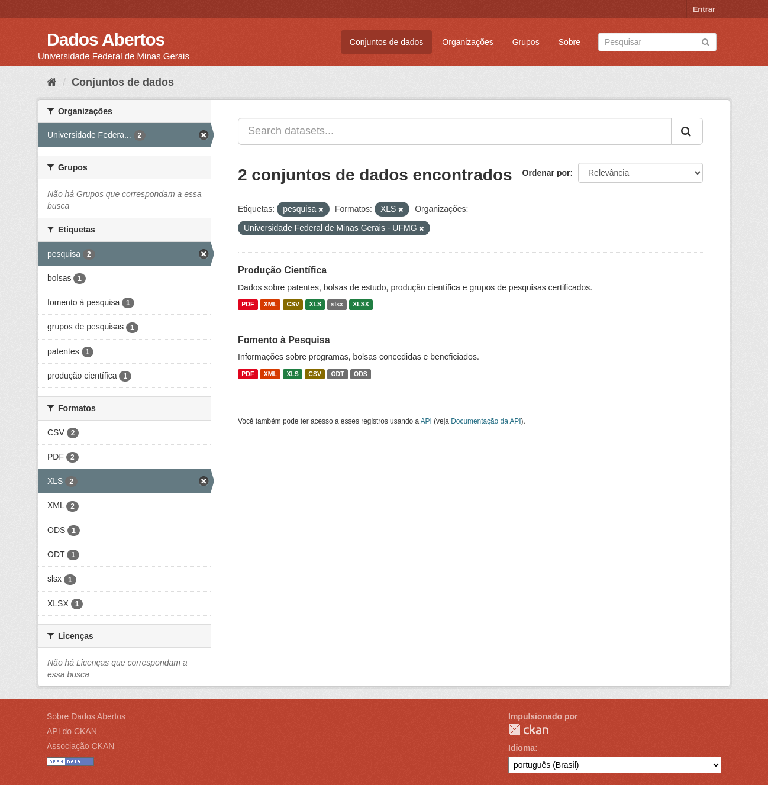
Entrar (704, 9)
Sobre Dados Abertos (86, 716)
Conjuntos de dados (387, 42)
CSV (292, 304)
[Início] (52, 82)
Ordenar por (546, 172)
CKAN (528, 729)
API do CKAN (72, 731)
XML (270, 304)
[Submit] (706, 41)
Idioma (521, 747)
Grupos (526, 42)
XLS (315, 304)
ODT (337, 373)
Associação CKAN (80, 746)
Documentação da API (486, 421)
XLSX (361, 304)
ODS (360, 373)
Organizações (467, 42)
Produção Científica (282, 270)
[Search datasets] (657, 42)
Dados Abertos (105, 39)
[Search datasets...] (455, 131)
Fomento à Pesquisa (284, 340)
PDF (247, 304)
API (426, 421)
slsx (337, 304)
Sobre (569, 42)
